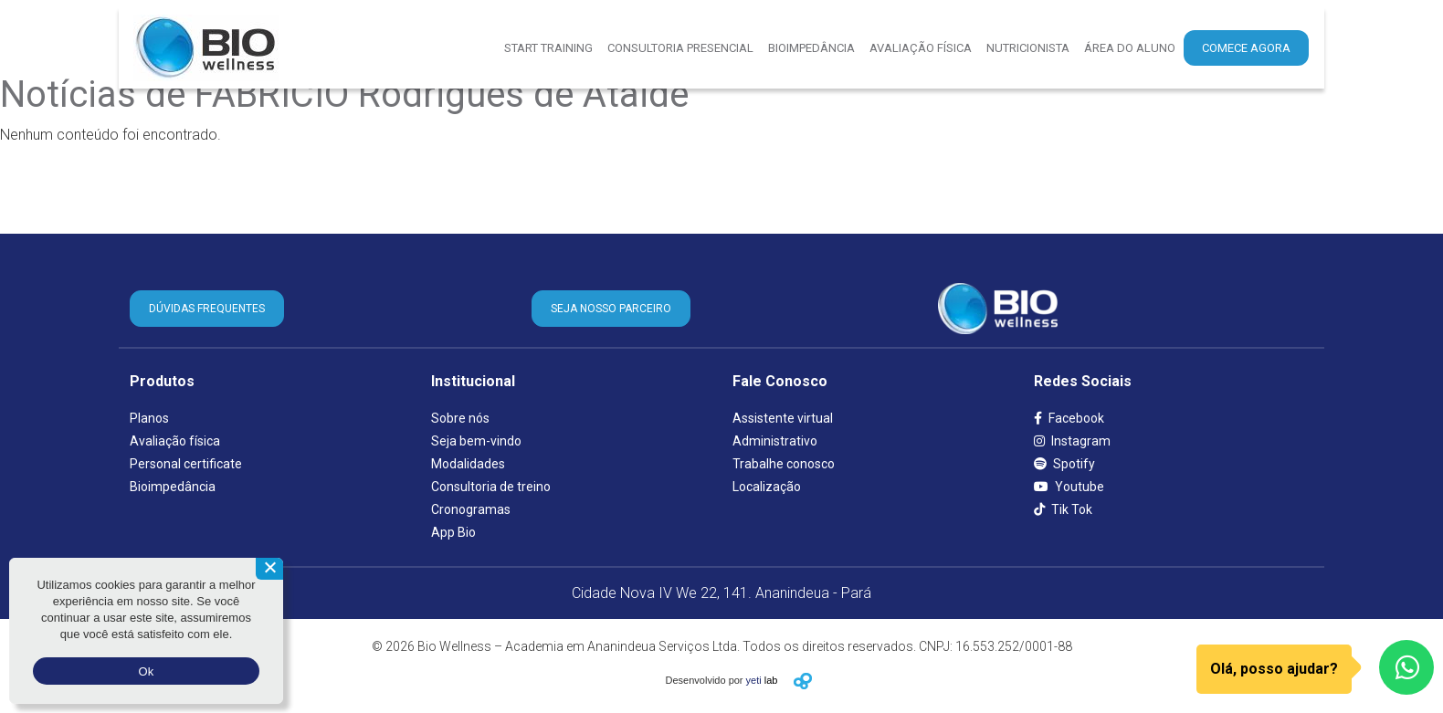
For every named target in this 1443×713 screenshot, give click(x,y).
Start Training (548, 48)
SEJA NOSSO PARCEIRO (611, 308)
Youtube (1069, 486)
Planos (149, 418)
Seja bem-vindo (476, 441)
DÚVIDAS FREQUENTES (207, 308)
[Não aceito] (269, 569)
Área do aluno (1129, 48)
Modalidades (468, 463)
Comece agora (1246, 48)
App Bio (453, 532)
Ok (145, 671)
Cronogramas (471, 509)
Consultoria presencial (680, 48)
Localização (766, 486)
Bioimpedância (811, 48)
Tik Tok (1063, 509)
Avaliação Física (920, 48)
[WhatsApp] (1406, 667)
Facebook (1069, 418)
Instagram (1072, 441)
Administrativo (774, 441)
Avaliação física (175, 441)
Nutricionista (1027, 48)
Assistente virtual (782, 418)
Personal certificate (186, 463)
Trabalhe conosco (783, 463)
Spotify (1064, 463)
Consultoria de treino (491, 486)
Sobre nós (460, 418)
